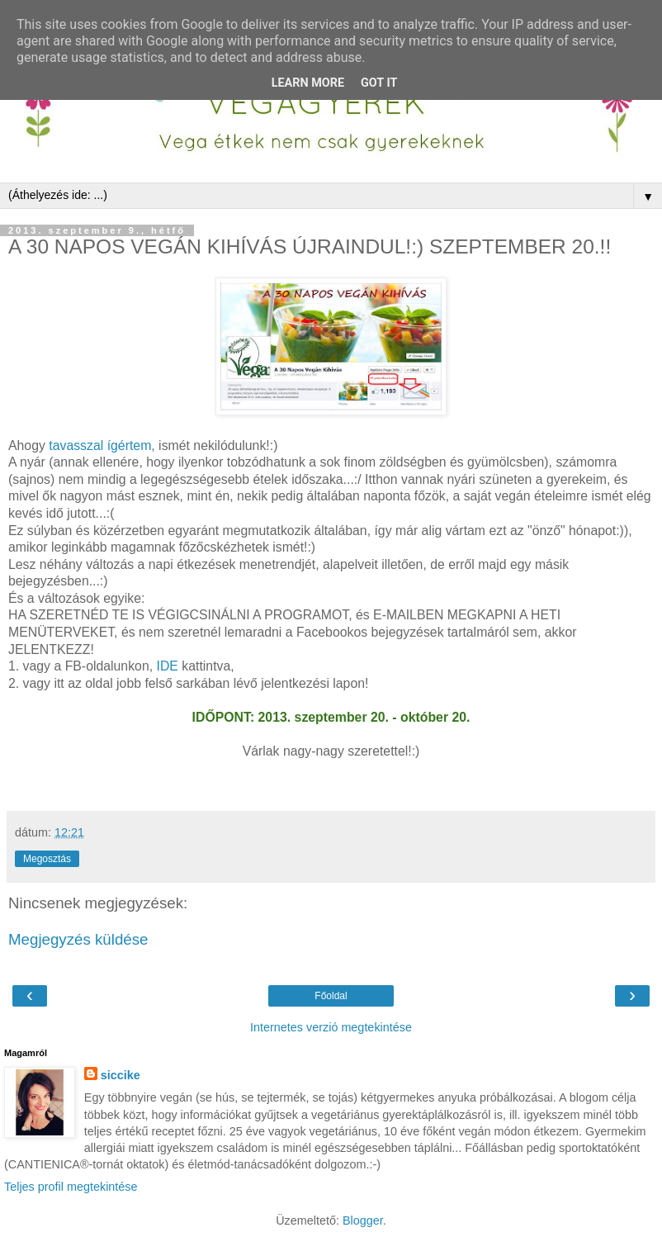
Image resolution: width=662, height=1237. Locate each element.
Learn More (308, 83)
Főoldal (330, 996)
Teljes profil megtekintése (71, 1186)
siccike (120, 1075)
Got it (379, 83)
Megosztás (47, 859)
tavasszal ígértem (100, 445)
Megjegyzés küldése (78, 939)
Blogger (363, 1220)
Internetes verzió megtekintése (331, 1027)
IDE (169, 666)
